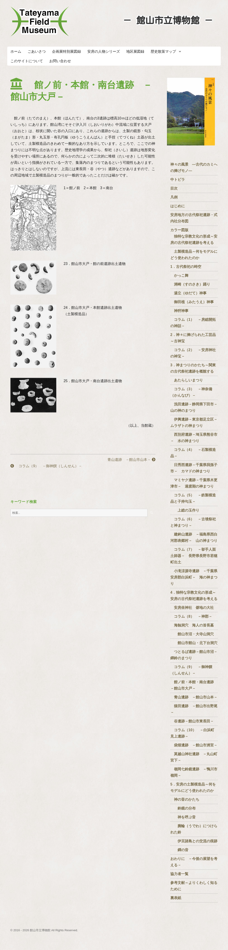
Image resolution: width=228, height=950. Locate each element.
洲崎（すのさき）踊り (190, 284)
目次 (174, 188)
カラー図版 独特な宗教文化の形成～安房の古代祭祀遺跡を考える (193, 236)
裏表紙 (175, 898)
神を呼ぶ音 (183, 817)
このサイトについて (26, 61)
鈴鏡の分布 (183, 808)
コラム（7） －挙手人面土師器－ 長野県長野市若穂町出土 (193, 556)
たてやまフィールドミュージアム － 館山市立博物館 (39, 21)
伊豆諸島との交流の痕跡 (193, 841)
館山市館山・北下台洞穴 (193, 643)
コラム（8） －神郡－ (191, 616)
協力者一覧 (179, 874)
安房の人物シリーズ (103, 51)
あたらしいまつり (186, 380)
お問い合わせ (60, 61)
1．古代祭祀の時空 (185, 267)
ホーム (15, 51)
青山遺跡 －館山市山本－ (129, 460)
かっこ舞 (179, 275)
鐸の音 (179, 850)
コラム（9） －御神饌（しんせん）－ (46, 466)
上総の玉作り (184, 510)
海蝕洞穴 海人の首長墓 (192, 625)
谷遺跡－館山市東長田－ (192, 721)
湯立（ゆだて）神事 (188, 293)
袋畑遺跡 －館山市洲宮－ (193, 745)
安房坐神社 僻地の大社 (192, 608)
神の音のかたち (184, 799)
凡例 (174, 197)
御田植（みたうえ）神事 (192, 302)
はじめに (177, 206)
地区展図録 (135, 51)
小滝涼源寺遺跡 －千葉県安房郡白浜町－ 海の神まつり (193, 577)
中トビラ (177, 179)
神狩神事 (179, 311)
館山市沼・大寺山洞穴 (192, 634)
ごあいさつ (37, 51)
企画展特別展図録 (66, 51)
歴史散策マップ (163, 51)
